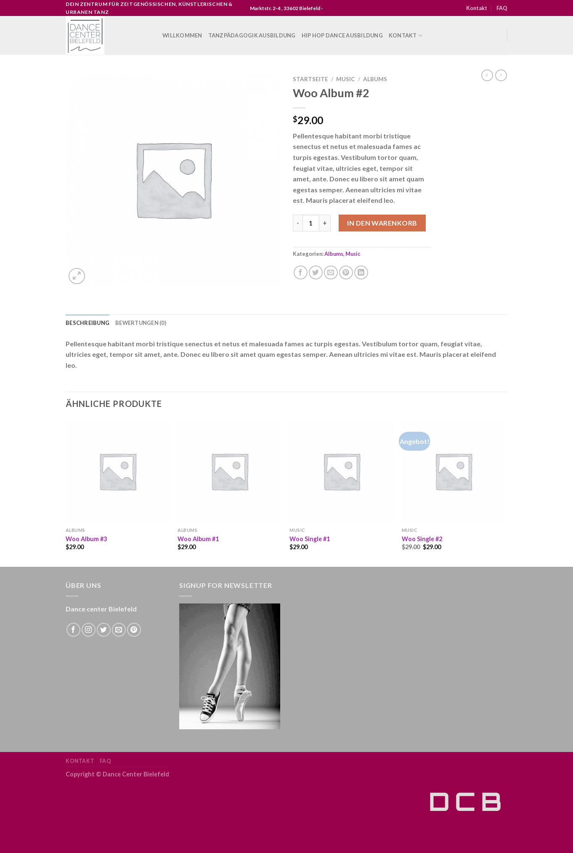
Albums (375, 79)
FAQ (501, 8)
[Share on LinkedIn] (361, 272)
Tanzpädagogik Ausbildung (252, 35)
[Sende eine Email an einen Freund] (331, 272)
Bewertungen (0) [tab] (140, 322)
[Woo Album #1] (229, 471)
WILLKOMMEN (182, 35)
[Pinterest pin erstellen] (346, 272)
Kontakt (476, 8)
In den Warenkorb (382, 223)
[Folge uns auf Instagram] (89, 630)
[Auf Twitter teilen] (316, 272)
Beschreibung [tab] (87, 322)
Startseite (310, 79)
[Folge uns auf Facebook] (73, 630)
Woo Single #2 (422, 538)
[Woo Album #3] (118, 471)
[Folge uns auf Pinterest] (134, 630)
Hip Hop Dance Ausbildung (342, 35)
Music (345, 79)
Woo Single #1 (309, 538)
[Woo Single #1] (341, 471)
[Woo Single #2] (454, 471)
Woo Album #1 (198, 538)
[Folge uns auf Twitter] (104, 630)
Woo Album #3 (86, 538)
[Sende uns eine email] (119, 630)
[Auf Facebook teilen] (301, 272)
